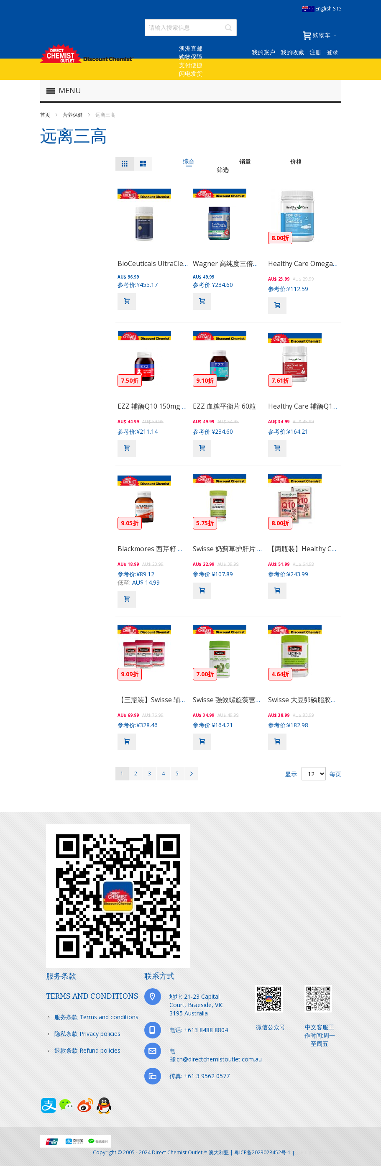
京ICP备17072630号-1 (318, 1152)
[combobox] (191, 27)
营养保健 (73, 114)
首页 (45, 114)
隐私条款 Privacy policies (87, 1034)
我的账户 (263, 52)
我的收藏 (292, 52)
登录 (332, 52)
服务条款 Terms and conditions (96, 1017)
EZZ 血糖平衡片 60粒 (224, 406)
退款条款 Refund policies (87, 1050)
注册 (315, 52)
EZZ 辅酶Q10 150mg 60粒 (157, 406)
